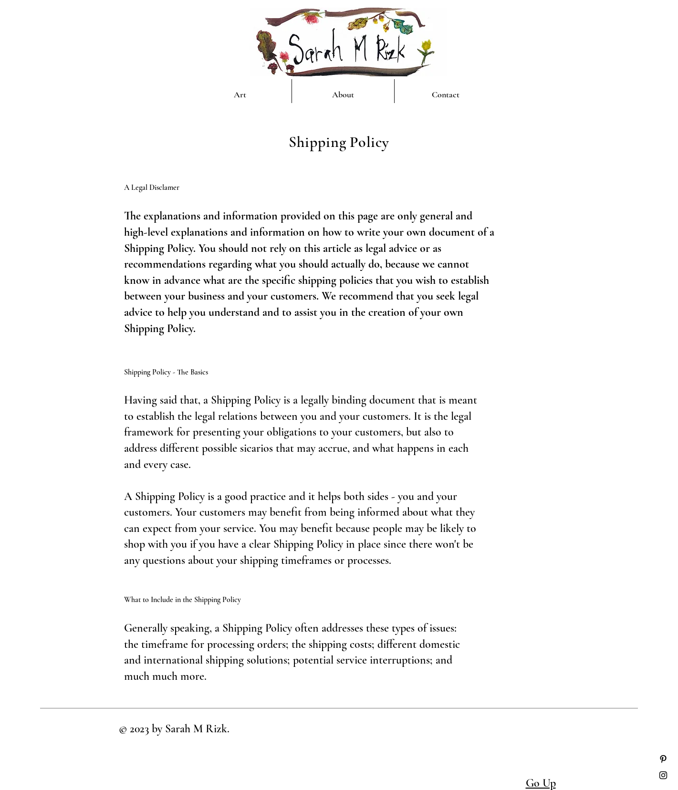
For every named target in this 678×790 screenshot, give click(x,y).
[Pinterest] (663, 759)
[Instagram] (663, 775)
